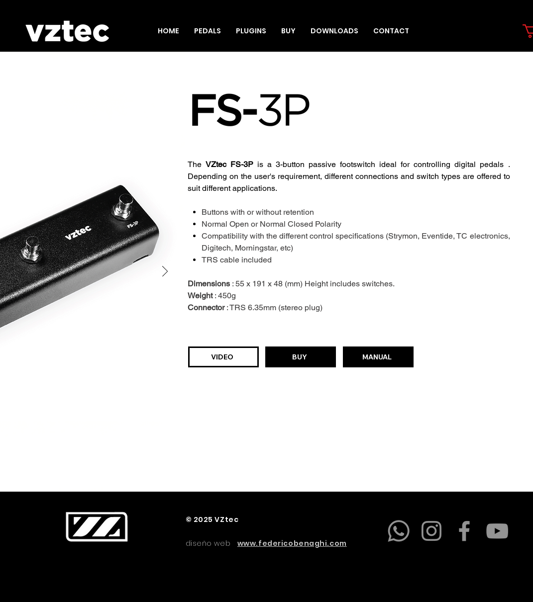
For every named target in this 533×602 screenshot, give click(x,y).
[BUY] (300, 356)
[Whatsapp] (398, 530)
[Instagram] (431, 530)
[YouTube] (497, 530)
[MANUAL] (378, 356)
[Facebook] (464, 530)
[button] (207, 31)
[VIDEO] (223, 356)
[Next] (165, 272)
